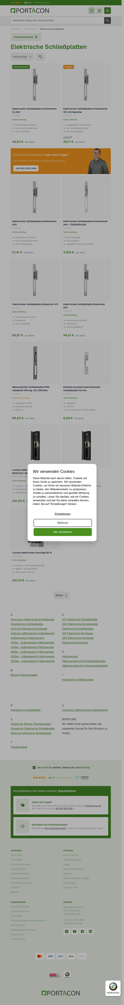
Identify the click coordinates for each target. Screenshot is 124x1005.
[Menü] (119, 983)
